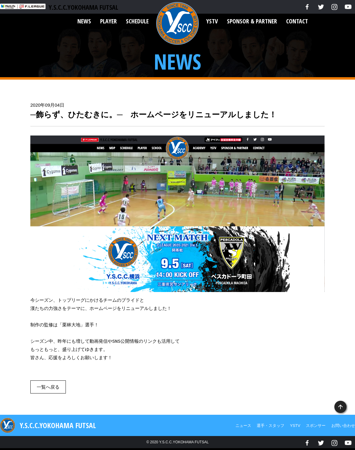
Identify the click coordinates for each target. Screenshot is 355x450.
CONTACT (297, 21)
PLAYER (108, 21)
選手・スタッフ (270, 425)
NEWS (84, 21)
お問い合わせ (343, 425)
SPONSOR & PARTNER (252, 21)
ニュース (243, 425)
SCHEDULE (137, 21)
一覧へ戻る (48, 387)
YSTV (212, 21)
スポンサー (316, 425)
